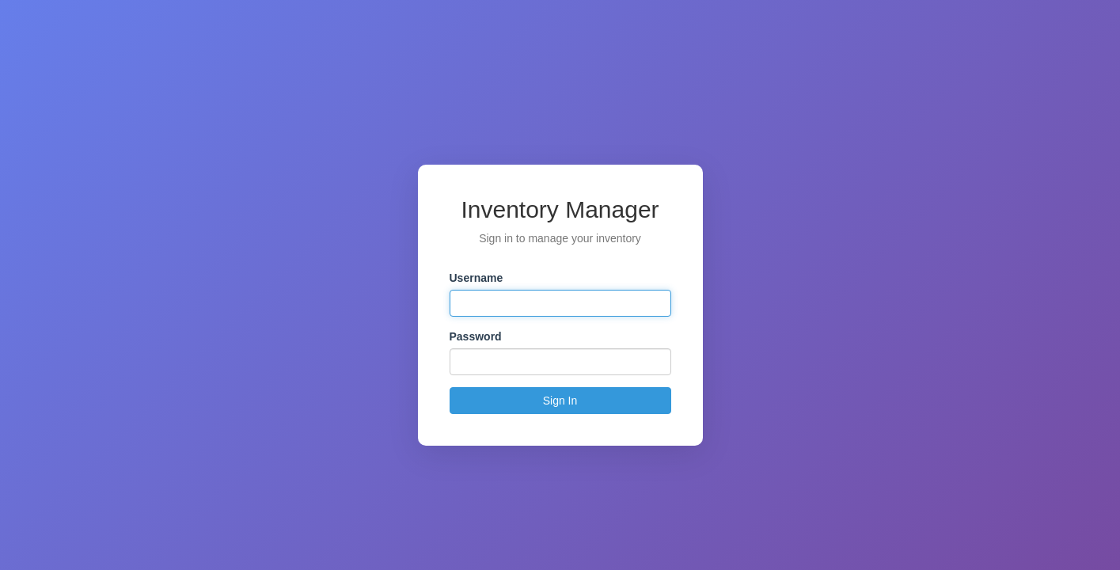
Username (476, 278)
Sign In (560, 400)
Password (476, 336)
